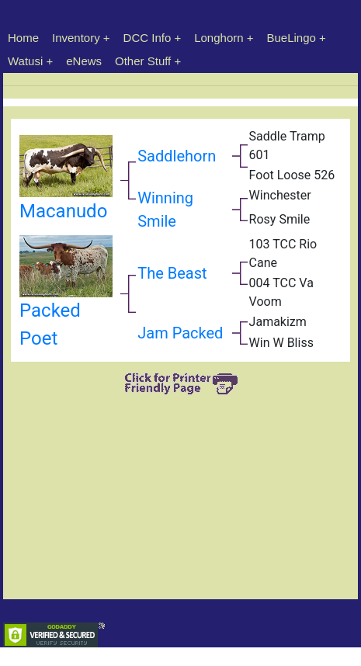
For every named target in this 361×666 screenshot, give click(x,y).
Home (23, 37)
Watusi (25, 61)
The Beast (172, 273)
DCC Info (147, 37)
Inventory (76, 37)
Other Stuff (143, 61)
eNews (84, 61)
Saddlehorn (176, 156)
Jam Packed (180, 333)
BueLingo (291, 37)
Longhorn (218, 37)
